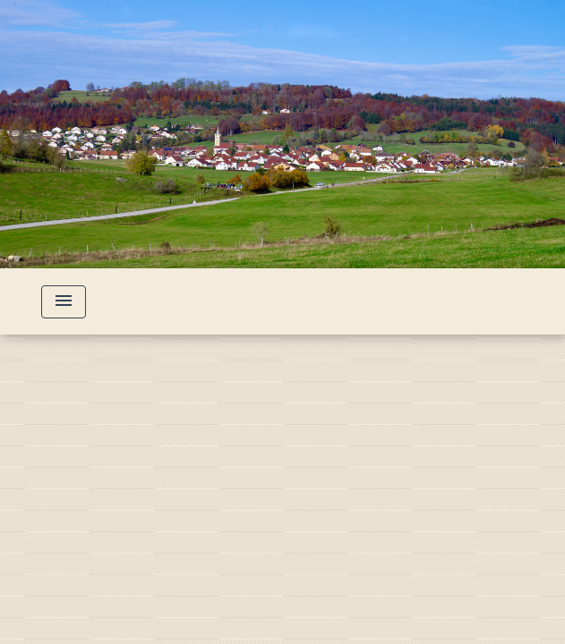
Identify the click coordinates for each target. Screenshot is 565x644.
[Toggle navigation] (63, 301)
